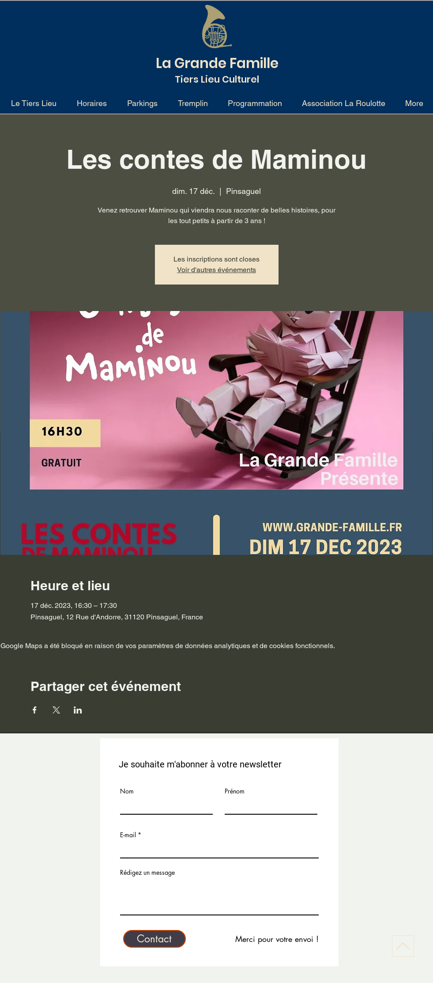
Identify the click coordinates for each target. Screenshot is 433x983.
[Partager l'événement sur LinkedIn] (78, 710)
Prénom (235, 791)
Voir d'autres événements (216, 270)
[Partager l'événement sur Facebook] (34, 710)
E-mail (128, 835)
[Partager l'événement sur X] (56, 710)
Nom (127, 791)
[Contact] (154, 939)
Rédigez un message (147, 872)
